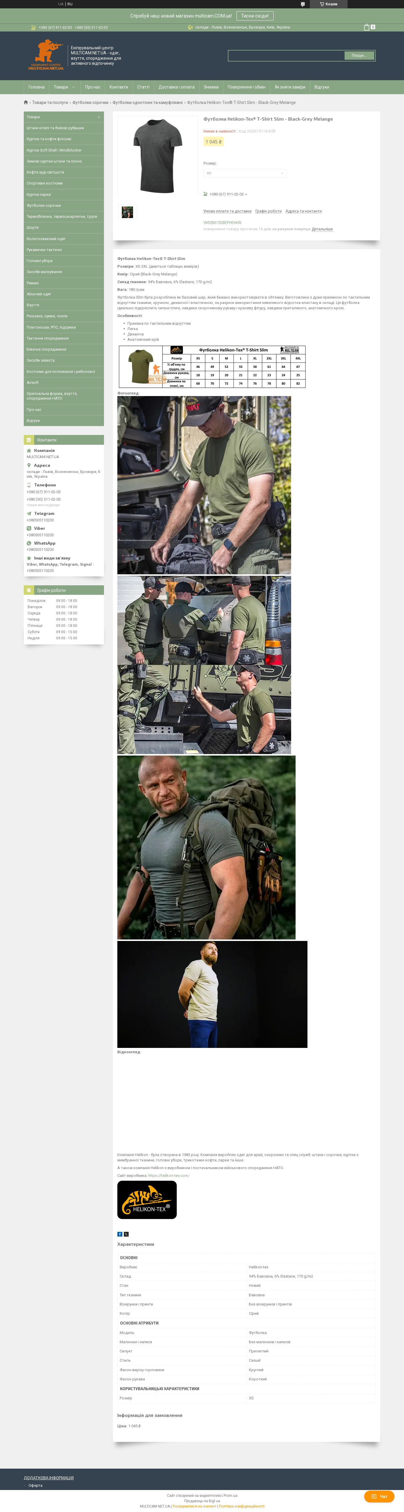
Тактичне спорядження (48, 338)
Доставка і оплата (177, 87)
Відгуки (322, 87)
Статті (143, 87)
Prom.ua (230, 1496)
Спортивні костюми (45, 183)
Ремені (33, 283)
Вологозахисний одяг (46, 239)
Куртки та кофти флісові (49, 139)
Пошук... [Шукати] (359, 55)
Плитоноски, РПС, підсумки (51, 327)
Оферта (35, 1485)
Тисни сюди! (255, 16)
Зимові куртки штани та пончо (54, 161)
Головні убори (40, 260)
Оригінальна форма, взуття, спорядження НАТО (52, 396)
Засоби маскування (44, 271)
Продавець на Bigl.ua (202, 1501)
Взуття (33, 305)
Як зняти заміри (290, 87)
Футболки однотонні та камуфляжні (148, 102)
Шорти (33, 227)
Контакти (119, 87)
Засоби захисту (41, 360)
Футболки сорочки (90, 102)
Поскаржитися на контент (194, 1506)
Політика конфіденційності (241, 1506)
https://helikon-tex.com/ (169, 1175)
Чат (379, 1496)
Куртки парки (39, 194)
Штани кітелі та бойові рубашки (55, 128)
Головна (37, 87)
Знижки (211, 87)
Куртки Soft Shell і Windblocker (54, 150)
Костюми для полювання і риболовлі (61, 371)
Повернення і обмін (247, 87)
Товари (61, 87)
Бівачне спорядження (46, 349)
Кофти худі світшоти (45, 172)
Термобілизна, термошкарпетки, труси (62, 216)
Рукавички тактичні (44, 249)
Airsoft (33, 382)
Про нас (92, 87)
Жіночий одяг (39, 294)
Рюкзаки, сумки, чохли (47, 316)
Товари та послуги (50, 102)
